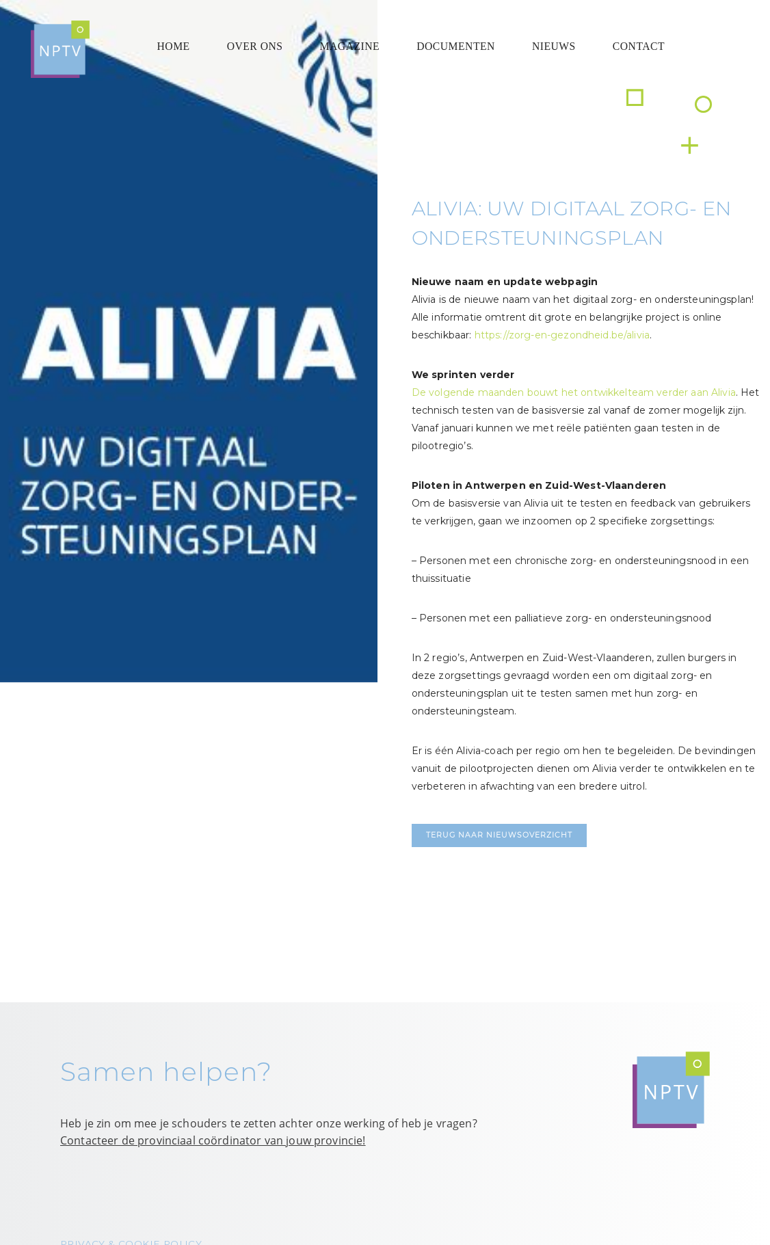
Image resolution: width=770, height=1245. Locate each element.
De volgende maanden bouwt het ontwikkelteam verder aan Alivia (574, 392)
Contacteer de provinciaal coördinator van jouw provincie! (213, 1140)
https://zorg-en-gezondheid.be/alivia (562, 335)
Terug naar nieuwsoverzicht (499, 835)
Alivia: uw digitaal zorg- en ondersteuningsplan (571, 223)
